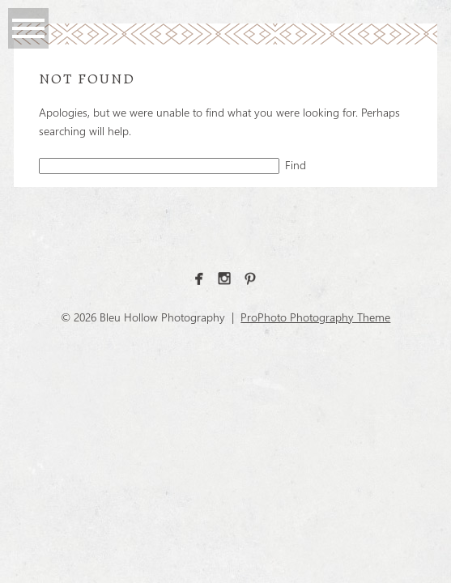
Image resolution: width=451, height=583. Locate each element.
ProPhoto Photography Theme (315, 317)
